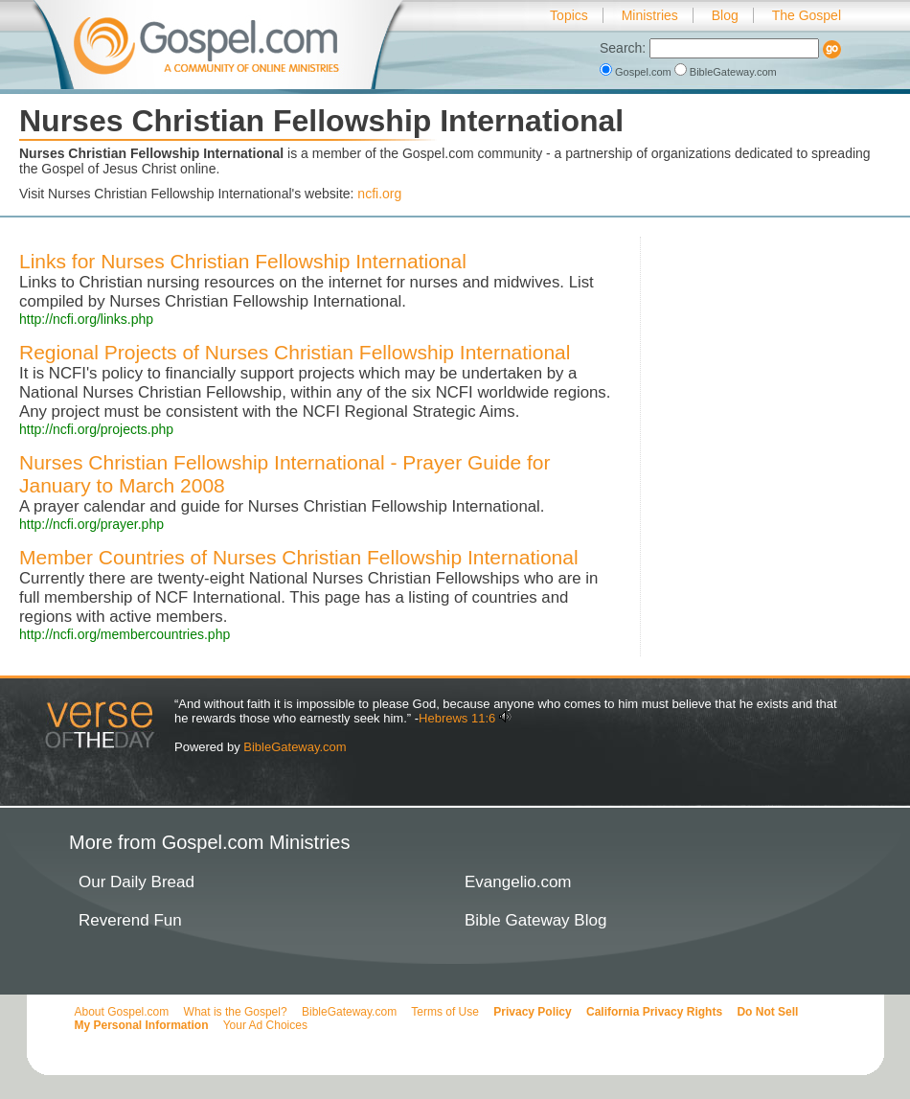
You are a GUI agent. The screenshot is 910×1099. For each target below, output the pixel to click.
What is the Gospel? (235, 1012)
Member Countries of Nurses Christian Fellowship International (299, 557)
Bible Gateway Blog (535, 920)
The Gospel (806, 15)
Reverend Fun (130, 920)
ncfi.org (379, 193)
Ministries (650, 15)
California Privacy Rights (654, 1012)
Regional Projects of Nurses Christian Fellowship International (294, 352)
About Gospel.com (122, 1012)
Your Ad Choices (265, 1025)
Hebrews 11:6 (457, 718)
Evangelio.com (518, 882)
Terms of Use (445, 1012)
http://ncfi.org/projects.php (96, 429)
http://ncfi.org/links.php (86, 319)
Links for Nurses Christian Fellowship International (242, 261)
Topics (569, 15)
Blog (725, 15)
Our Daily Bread (136, 882)
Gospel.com (637, 72)
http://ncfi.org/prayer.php (91, 524)
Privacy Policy (532, 1012)
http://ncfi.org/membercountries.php (124, 634)
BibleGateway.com (725, 72)
